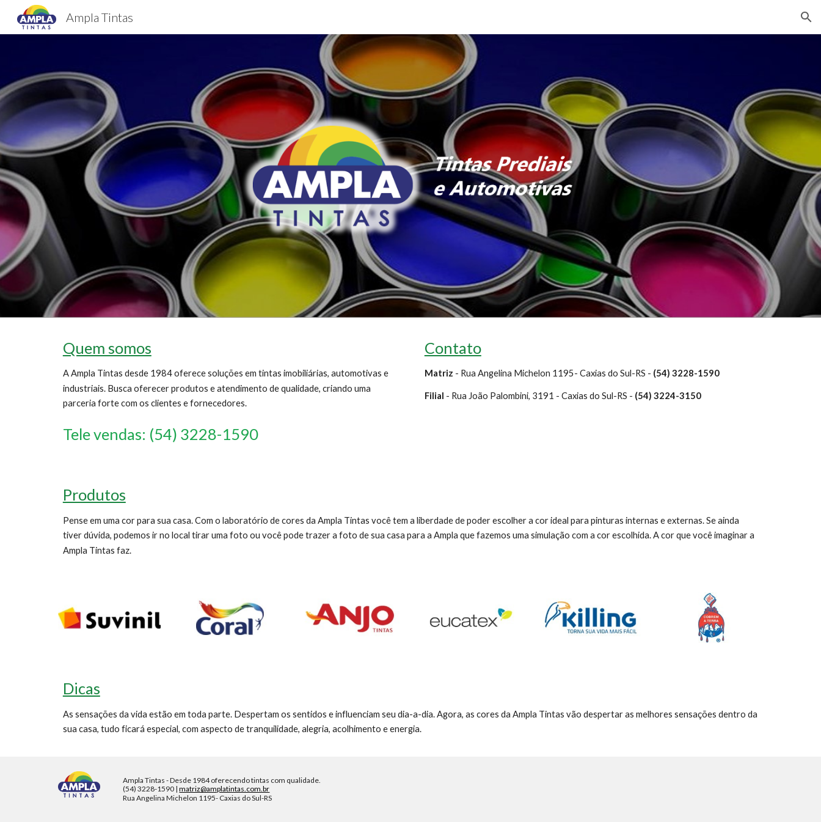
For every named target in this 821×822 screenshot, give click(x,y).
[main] (229, 391)
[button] (806, 17)
